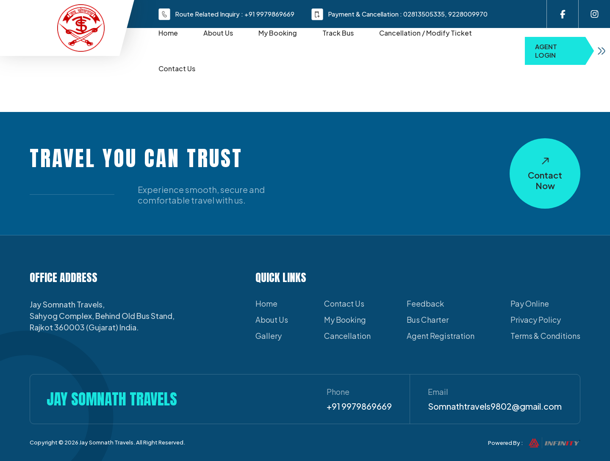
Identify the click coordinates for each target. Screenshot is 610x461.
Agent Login (572, 51)
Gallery (268, 336)
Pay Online (529, 303)
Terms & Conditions (545, 336)
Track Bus (338, 32)
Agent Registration (440, 336)
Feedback (425, 303)
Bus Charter (428, 319)
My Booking (277, 32)
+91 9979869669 (269, 14)
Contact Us (176, 68)
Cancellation (347, 336)
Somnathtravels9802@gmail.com (495, 406)
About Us (218, 32)
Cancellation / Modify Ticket (425, 32)
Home (168, 32)
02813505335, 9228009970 (445, 14)
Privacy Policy (535, 319)
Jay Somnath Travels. (107, 442)
